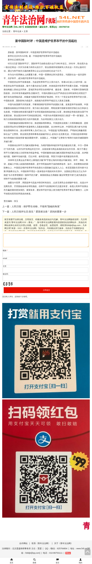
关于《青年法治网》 (63, 543)
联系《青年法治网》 (41, 543)
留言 (57, 561)
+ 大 (87, 46)
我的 (80, 561)
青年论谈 (17, 31)
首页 (11, 561)
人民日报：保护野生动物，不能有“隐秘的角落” (36, 206)
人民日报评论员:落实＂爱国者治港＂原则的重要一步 (39, 211)
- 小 (82, 46)
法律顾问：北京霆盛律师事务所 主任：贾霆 (22, 548)
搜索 (34, 561)
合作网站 (23, 543)
